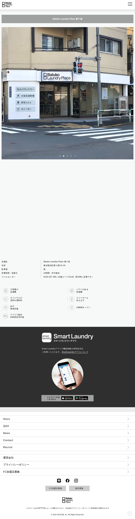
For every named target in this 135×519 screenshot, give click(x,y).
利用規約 (94, 508)
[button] (130, 4)
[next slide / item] (131, 93)
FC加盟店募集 (11, 471)
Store (6, 419)
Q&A (6, 426)
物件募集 (79, 488)
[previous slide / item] (4, 93)
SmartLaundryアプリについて (75, 352)
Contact (8, 440)
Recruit (7, 447)
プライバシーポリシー (16, 464)
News (6, 433)
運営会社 (8, 457)
